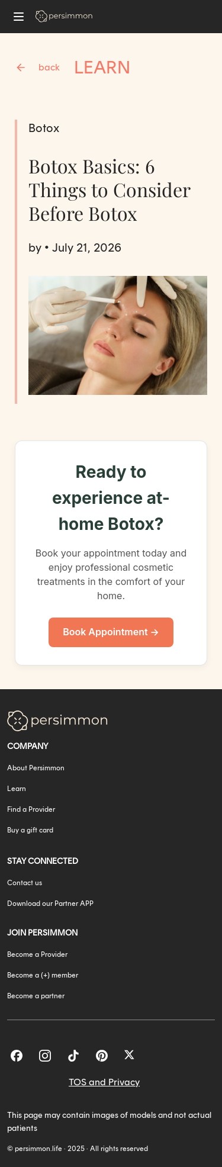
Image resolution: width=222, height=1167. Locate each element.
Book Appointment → (111, 632)
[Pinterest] (101, 1055)
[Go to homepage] (64, 16)
